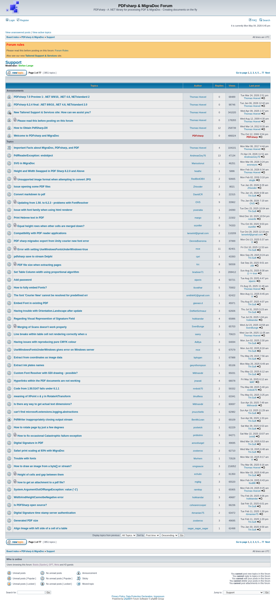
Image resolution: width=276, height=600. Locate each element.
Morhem (198, 458)
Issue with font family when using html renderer (43, 209)
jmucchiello (198, 412)
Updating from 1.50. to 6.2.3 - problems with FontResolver (52, 202)
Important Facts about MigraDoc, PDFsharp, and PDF (46, 147)
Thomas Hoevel (198, 97)
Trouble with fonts (25, 458)
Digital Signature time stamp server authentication (45, 512)
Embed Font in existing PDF (31, 303)
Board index (12, 37)
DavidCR (198, 194)
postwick (197, 427)
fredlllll (252, 483)
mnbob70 (198, 388)
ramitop (198, 489)
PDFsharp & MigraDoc (32, 37)
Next (267, 73)
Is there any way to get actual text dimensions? (43, 404)
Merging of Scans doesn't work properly (42, 327)
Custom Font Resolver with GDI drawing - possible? (46, 373)
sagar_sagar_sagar (198, 528)
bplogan (198, 357)
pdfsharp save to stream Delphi (33, 256)
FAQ (253, 20)
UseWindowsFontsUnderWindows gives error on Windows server (54, 349)
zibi (252, 265)
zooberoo (198, 450)
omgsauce (198, 466)
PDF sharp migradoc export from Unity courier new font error (51, 241)
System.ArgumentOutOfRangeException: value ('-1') (46, 489)
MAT (252, 382)
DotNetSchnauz (198, 311)
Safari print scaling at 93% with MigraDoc (39, 450)
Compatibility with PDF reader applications (40, 233)
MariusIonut (198, 163)
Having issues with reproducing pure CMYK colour (45, 341)
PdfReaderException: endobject (33, 155)
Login (10, 20)
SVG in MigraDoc (24, 163)
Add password (23, 279)
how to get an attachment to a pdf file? (41, 482)
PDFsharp (198, 135)
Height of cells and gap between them (40, 474)
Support (51, 37)
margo (197, 217)
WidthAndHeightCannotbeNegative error (39, 497)
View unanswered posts (17, 32)
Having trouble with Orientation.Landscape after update (48, 310)
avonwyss (252, 164)
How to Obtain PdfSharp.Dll (31, 127)
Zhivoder (198, 186)
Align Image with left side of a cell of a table (40, 528)
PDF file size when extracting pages (39, 264)
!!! (252, 242)
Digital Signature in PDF (28, 442)
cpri (198, 256)
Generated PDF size (26, 520)
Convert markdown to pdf (29, 194)
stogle (252, 180)
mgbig (198, 481)
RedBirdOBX (198, 179)
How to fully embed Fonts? (30, 287)
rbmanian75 (198, 513)
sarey (198, 334)
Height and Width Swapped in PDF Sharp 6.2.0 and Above (49, 171)
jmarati (197, 381)
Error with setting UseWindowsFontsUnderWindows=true (52, 249)
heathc (197, 171)
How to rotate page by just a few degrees (39, 427)
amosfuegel (198, 443)
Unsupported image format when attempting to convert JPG (54, 179)
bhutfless (198, 396)
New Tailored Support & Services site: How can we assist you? (52, 112)
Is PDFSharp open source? (30, 505)
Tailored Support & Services (41, 55)
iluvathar (197, 287)
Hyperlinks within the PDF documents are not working (47, 380)
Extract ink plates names (29, 365)
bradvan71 (198, 272)
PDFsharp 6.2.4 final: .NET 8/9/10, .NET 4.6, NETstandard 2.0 (50, 104)
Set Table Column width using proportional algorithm (46, 272)
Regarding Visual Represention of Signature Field (44, 318)
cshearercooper (198, 505)
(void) (252, 436)
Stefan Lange (26, 65)
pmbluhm (198, 435)
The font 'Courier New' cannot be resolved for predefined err (51, 295)
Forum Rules (61, 50)
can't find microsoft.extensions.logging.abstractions (46, 411)
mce (198, 248)
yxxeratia (198, 210)
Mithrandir (198, 373)
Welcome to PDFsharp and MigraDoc (36, 135)
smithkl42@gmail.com (198, 295)
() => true (252, 273)
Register (23, 20)
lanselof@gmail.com (198, 233)
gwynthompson (198, 365)
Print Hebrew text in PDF (29, 217)
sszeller (198, 225)
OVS (197, 202)
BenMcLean (198, 419)
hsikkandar (198, 318)
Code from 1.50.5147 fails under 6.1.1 (36, 388)
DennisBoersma (198, 241)
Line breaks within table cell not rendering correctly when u (50, 334)
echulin (198, 474)
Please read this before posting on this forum (45, 120)
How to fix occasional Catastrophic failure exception (49, 435)
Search (264, 20)
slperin (197, 280)
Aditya (198, 342)
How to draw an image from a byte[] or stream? (43, 466)
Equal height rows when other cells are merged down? (51, 226)
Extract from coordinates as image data (38, 357)
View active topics (41, 32)
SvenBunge (198, 326)
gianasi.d (198, 303)
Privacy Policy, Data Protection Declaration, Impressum (138, 596)
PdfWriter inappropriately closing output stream (43, 419)
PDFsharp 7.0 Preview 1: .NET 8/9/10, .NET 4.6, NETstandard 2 (51, 96)
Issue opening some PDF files (32, 186)
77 (263, 73)
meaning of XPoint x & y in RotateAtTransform (42, 396)
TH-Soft (252, 195)
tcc (197, 264)
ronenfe (252, 219)
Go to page (241, 73)
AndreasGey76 (198, 155)
